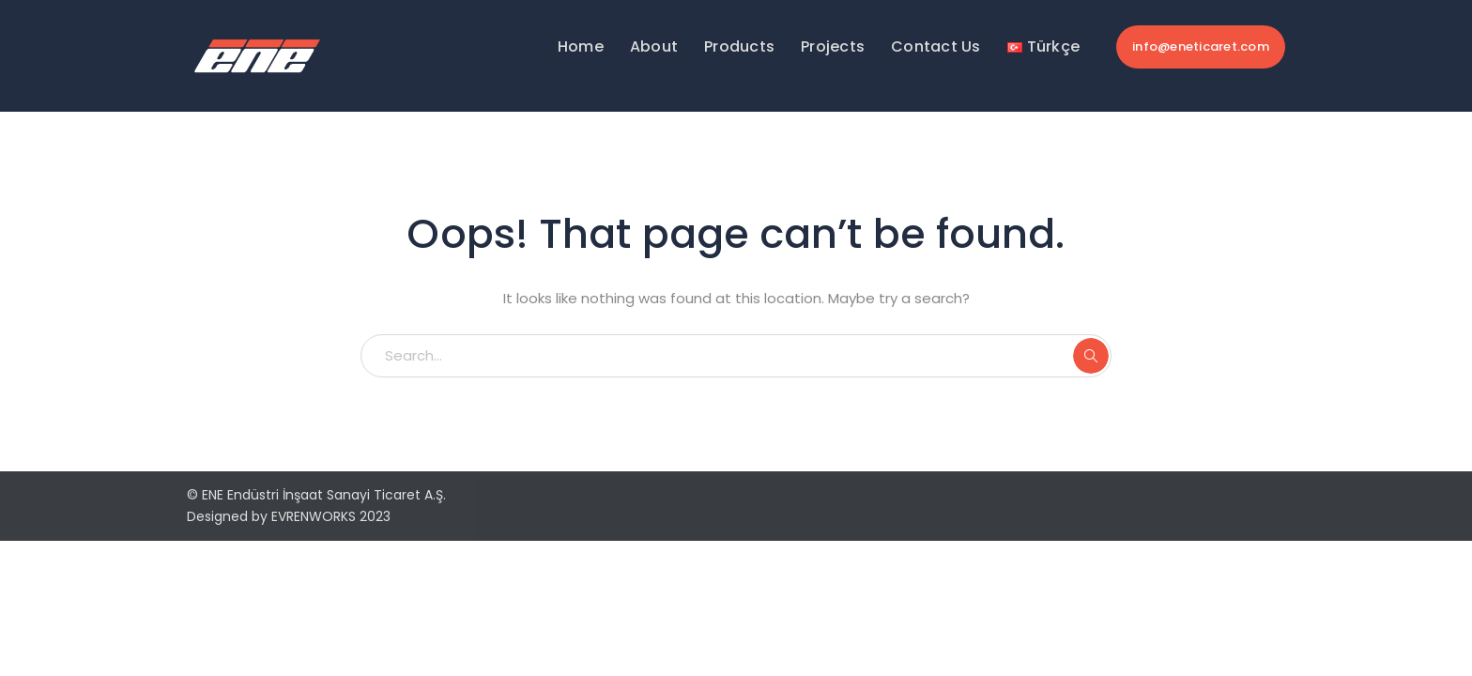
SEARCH (1091, 356)
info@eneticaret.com (1200, 46)
